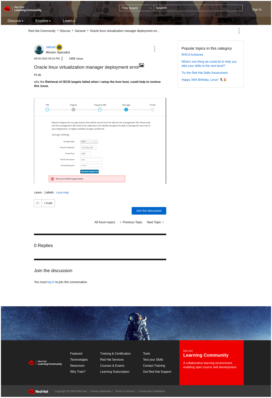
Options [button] (239, 30)
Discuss (65, 30)
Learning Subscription (114, 371)
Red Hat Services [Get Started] (112, 359)
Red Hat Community (42, 30)
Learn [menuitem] (68, 21)
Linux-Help (62, 192)
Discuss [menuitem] (14, 21)
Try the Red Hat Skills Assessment (205, 72)
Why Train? (78, 371)
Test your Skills (153, 359)
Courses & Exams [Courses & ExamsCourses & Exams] (112, 365)
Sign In (257, 9)
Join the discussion (149, 210)
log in (51, 282)
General (80, 30)
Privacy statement (100, 391)
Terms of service (124, 391)
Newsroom (77, 365)
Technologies (79, 359)
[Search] (198, 8)
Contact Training (154, 365)
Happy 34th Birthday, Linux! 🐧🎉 (204, 79)
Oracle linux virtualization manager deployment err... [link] (125, 30)
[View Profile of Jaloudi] (51, 47)
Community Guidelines (151, 391)
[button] (154, 49)
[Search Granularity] (136, 8)
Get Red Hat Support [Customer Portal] (157, 371)
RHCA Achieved (192, 54)
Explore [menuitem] (41, 21)
